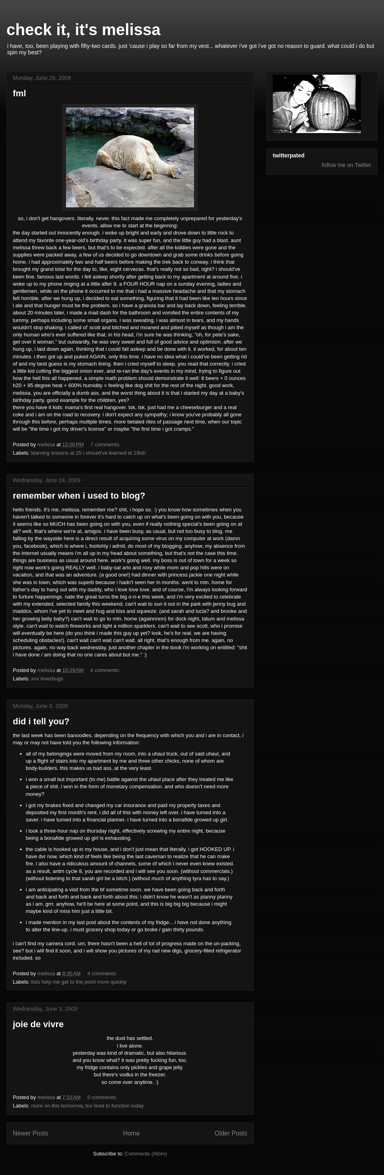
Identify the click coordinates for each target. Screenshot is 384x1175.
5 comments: (102, 1097)
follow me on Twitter (346, 165)
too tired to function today (114, 1106)
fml (19, 93)
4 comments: (105, 670)
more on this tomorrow (57, 1106)
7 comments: (106, 444)
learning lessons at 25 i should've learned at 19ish (88, 453)
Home (131, 1133)
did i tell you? (41, 721)
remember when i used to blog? (79, 496)
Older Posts (231, 1133)
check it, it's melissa (83, 29)
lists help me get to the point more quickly (78, 982)
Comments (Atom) (146, 1154)
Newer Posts (30, 1133)
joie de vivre (38, 1024)
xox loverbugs (47, 679)
